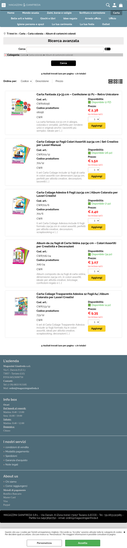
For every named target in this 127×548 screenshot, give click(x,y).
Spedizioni (11, 460)
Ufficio (9, 27)
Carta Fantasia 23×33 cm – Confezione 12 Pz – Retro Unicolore (78, 98)
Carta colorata (36, 59)
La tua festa (97, 27)
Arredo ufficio (112, 20)
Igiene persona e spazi (36, 27)
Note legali (11, 469)
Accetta (82, 543)
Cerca (22, 52)
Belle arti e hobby (34, 20)
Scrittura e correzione (103, 13)
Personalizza (44, 543)
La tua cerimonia (70, 27)
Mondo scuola (37, 13)
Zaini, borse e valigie (67, 13)
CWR (39, 121)
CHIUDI (124, 531)
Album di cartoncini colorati (59, 59)
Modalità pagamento (17, 455)
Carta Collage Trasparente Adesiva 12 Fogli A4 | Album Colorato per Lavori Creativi (73, 299)
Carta (10, 20)
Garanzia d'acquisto (16, 464)
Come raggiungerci (16, 490)
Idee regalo (87, 20)
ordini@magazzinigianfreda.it (24, 392)
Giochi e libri (62, 20)
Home (15, 13)
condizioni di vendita (17, 451)
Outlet (118, 27)
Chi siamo (11, 486)
